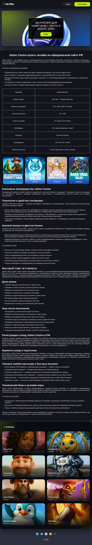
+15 (55, 534)
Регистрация (82, 4)
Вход (68, 4)
